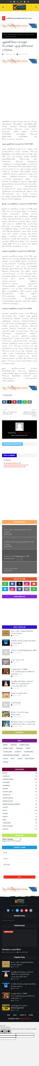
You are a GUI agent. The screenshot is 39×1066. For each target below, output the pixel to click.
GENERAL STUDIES (8, 748)
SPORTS (20, 816)
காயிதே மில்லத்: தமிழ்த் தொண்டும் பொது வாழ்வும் (18, 18)
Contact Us (23, 1015)
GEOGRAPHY (19, 748)
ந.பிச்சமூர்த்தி (15, 703)
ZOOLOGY (5, 762)
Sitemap (31, 1015)
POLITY (13, 758)
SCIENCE (20, 758)
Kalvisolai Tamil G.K (25, 1018)
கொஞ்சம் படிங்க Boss (11, 949)
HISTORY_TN (18, 752)
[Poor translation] (7, 1031)
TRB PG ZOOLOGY (29, 758)
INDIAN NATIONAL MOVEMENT (11, 755)
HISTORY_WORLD (28, 752)
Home (5, 34)
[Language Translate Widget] (11, 839)
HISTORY (28, 748)
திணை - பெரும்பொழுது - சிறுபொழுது (20, 713)
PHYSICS (5, 758)
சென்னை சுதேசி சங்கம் (19, 693)
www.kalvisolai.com (12, 463)
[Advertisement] (19, 78)
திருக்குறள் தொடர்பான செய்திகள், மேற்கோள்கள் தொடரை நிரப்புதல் (23, 723)
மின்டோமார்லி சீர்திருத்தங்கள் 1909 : (17, 556)
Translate (15, 841)
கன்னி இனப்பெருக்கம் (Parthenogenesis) (19, 1007)
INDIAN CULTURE (20, 801)
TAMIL (20, 820)
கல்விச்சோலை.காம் (10, 54)
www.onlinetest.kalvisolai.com (14, 467)
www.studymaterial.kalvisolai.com (15, 465)
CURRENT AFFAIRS (24, 745)
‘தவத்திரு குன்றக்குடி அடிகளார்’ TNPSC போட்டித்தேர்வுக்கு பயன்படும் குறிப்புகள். (22, 683)
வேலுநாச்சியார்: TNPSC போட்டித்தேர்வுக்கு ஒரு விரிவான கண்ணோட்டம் (23, 671)
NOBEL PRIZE (25, 755)
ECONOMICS (20, 782)
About (15, 1015)
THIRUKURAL (20, 823)
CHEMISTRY (13, 745)
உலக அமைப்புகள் (10, 568)
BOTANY (5, 745)
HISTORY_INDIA (12, 34)
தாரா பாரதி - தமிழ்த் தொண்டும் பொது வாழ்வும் (17, 531)
